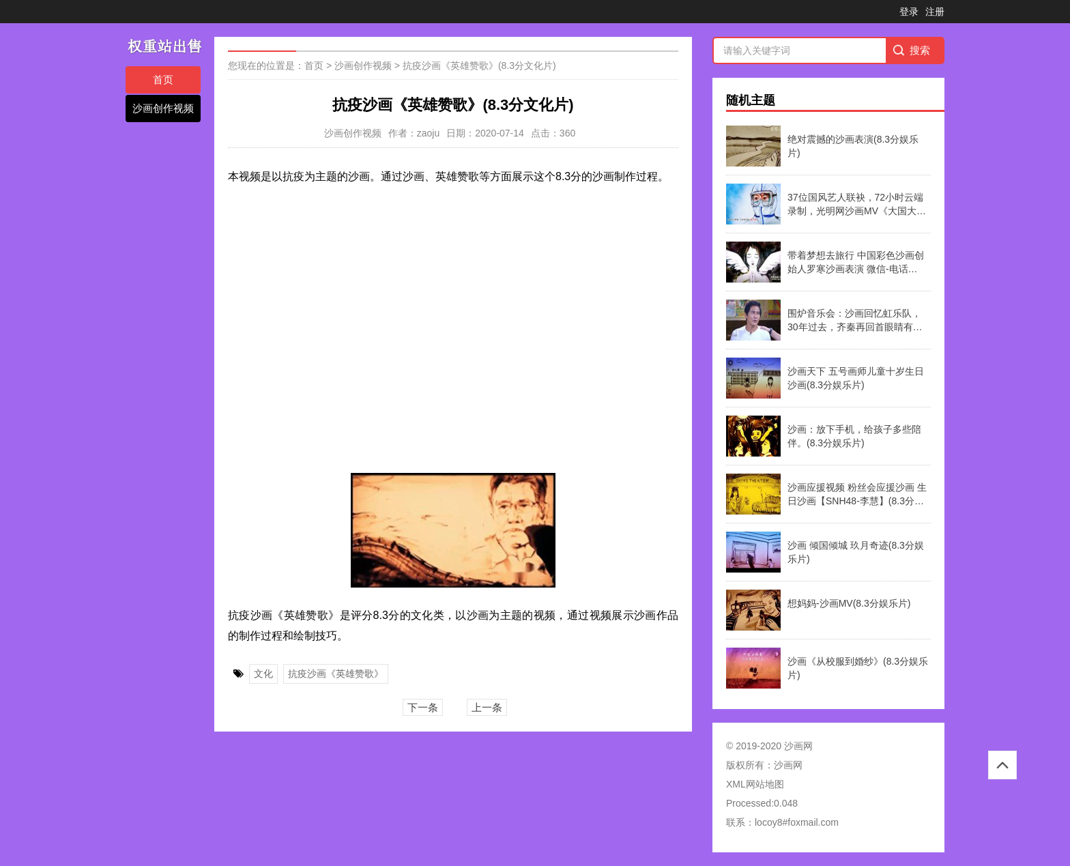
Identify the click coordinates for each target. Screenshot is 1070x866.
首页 (163, 79)
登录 (909, 11)
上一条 (487, 707)
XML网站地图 (755, 784)
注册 (934, 11)
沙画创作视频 (163, 108)
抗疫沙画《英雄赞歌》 (336, 673)
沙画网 (788, 765)
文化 (263, 673)
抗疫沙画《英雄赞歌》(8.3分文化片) (479, 65)
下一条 (422, 707)
